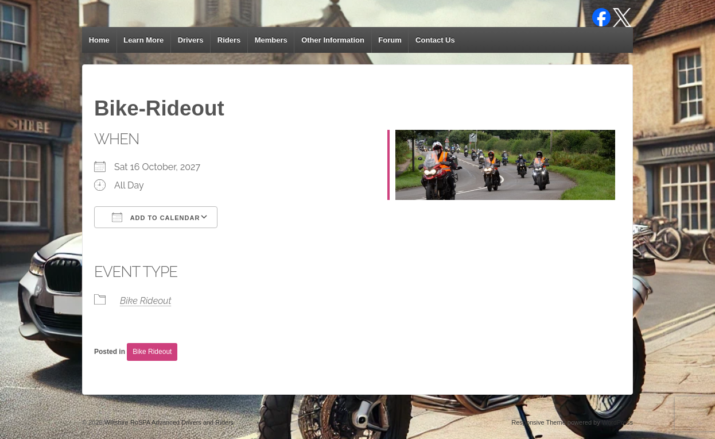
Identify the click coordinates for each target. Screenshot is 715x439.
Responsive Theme (538, 422)
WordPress (617, 422)
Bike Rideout (146, 300)
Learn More (143, 40)
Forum (389, 40)
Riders (228, 40)
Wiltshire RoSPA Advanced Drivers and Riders (168, 422)
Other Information (332, 40)
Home (99, 40)
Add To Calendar (156, 217)
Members (271, 40)
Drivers (191, 40)
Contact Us (435, 40)
